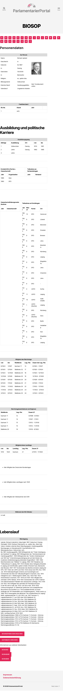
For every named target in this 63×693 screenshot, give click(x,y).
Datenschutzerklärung (13, 680)
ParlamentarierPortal (16, 688)
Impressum (8, 677)
